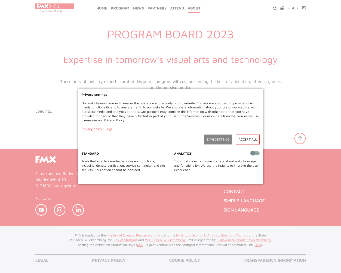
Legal (109, 129)
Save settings (218, 139)
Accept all (248, 139)
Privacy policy (92, 129)
